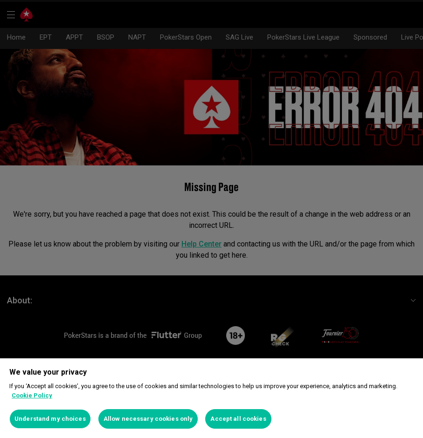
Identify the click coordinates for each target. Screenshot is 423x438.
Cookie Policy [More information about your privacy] (32, 395)
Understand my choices (50, 418)
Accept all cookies (238, 418)
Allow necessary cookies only (148, 418)
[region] (211, 398)
